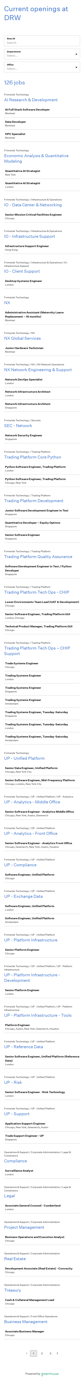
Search (11, 38)
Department (14, 51)
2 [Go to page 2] (42, 1353)
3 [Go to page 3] (50, 1353)
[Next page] (57, 1353)
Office (10, 64)
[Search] (42, 43)
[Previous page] (26, 1353)
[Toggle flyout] (76, 54)
